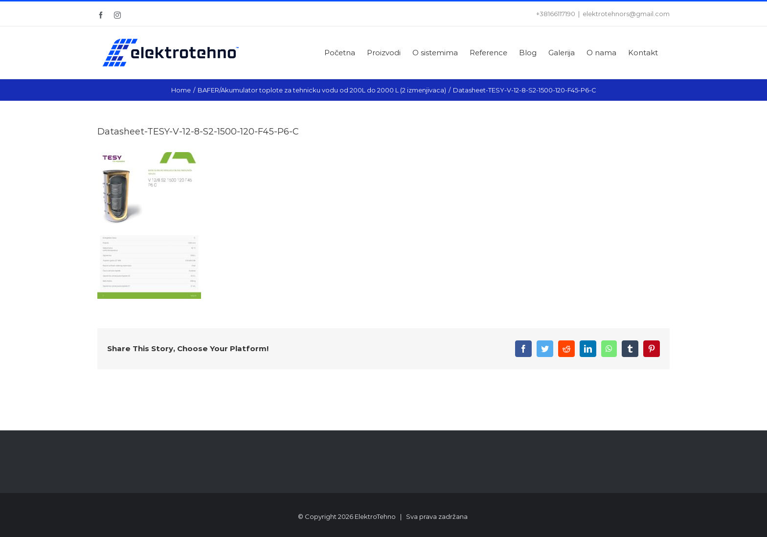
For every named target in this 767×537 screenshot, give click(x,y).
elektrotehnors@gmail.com (626, 14)
